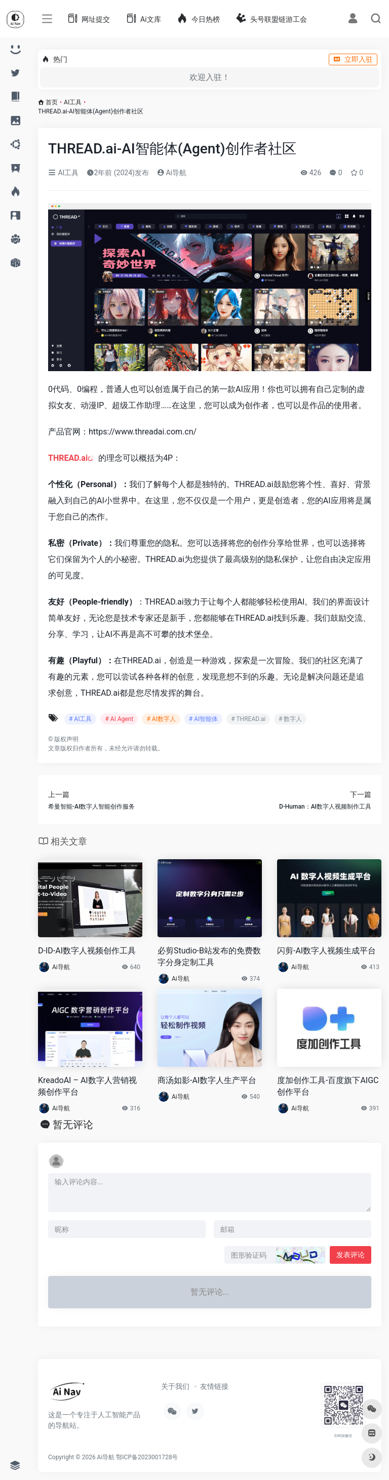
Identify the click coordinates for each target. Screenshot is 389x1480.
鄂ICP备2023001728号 (147, 1457)
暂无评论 (73, 1124)
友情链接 (214, 1386)
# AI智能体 (203, 719)
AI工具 (73, 102)
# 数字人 (290, 719)
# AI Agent (119, 719)
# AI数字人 (160, 719)
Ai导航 (171, 173)
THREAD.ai (68, 458)
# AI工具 (80, 719)
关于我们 (175, 1386)
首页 (52, 102)
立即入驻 (353, 59)
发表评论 (350, 1255)
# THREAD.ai (248, 719)
